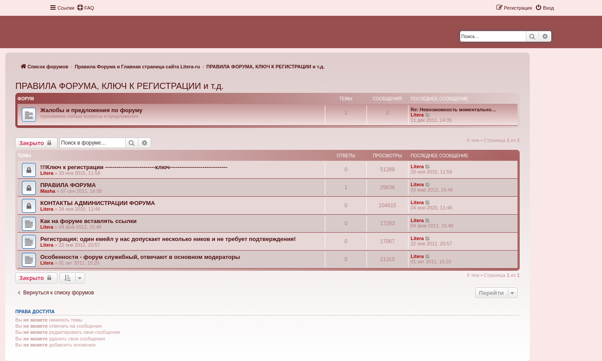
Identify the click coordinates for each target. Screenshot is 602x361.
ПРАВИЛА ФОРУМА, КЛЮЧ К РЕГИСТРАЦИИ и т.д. (119, 86)
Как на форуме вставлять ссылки (88, 221)
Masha (47, 191)
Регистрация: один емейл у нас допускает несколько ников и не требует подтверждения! (168, 239)
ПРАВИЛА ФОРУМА (68, 185)
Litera (417, 114)
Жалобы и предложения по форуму (91, 110)
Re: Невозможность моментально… (453, 109)
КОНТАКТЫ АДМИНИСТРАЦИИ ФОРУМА (97, 203)
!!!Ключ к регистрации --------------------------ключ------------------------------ (134, 167)
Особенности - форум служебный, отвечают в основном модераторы (140, 257)
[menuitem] (85, 8)
